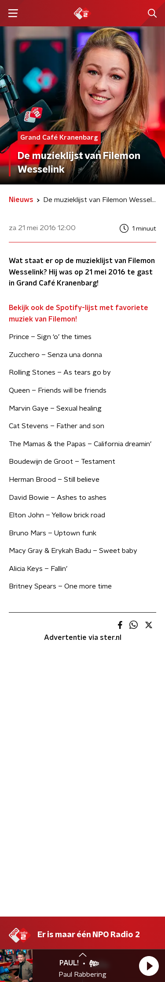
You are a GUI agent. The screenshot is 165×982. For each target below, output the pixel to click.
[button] (149, 966)
